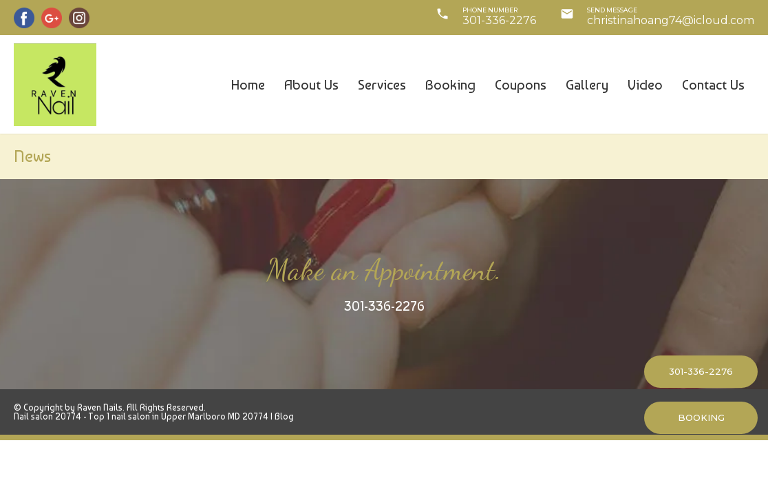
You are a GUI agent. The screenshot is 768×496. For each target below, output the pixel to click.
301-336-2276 (384, 306)
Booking (450, 84)
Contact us (713, 84)
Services (382, 84)
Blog (284, 416)
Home (248, 84)
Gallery (587, 84)
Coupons (520, 84)
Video (645, 84)
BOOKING (701, 417)
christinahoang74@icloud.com (670, 20)
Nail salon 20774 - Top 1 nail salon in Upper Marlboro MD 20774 (141, 416)
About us (311, 84)
